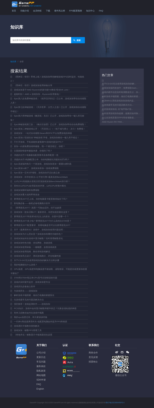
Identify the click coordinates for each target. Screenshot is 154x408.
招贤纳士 (93, 361)
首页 (14, 10)
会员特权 (37, 10)
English (40, 389)
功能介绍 (24, 10)
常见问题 (41, 361)
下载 (48, 10)
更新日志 (41, 357)
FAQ (101, 10)
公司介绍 (41, 352)
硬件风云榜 (59, 10)
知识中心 (90, 10)
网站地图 (41, 375)
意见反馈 (93, 357)
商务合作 (93, 352)
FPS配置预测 (75, 10)
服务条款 (41, 366)
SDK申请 (41, 380)
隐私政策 (41, 371)
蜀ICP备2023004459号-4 (114, 403)
